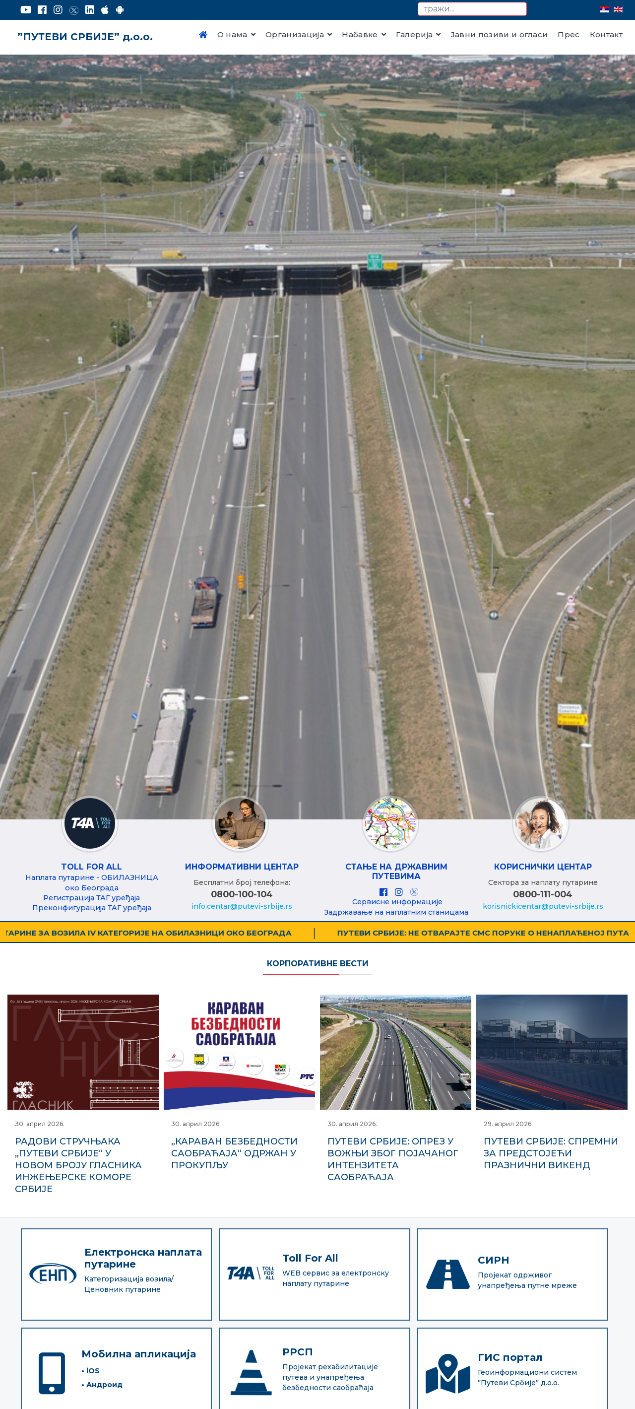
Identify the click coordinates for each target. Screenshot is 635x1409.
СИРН (493, 1249)
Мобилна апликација (138, 1342)
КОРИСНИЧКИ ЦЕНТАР (543, 867)
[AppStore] (105, 10)
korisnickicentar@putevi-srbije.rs (543, 906)
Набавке (360, 34)
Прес (568, 34)
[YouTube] (26, 10)
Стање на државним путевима (396, 871)
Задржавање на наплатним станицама (396, 912)
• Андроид (102, 1373)
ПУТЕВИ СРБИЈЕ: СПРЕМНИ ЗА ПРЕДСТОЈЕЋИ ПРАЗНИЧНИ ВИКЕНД (551, 1153)
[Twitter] (73, 10)
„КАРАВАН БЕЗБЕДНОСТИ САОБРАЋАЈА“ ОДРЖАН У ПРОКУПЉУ (234, 1153)
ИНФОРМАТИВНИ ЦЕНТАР (242, 867)
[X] (414, 892)
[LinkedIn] (89, 10)
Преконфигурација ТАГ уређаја (91, 907)
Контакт (606, 34)
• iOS (90, 1359)
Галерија (414, 34)
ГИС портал (510, 1346)
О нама (232, 34)
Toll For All (91, 867)
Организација (294, 34)
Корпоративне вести (318, 963)
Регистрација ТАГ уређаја (91, 897)
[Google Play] (120, 10)
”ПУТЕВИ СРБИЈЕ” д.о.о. (85, 37)
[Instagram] (58, 10)
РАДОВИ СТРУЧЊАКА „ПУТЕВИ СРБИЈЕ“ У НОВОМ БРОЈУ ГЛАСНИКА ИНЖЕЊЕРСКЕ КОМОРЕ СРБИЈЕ (78, 1165)
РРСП (297, 1341)
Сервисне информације (397, 901)
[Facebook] (42, 10)
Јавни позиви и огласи (499, 34)
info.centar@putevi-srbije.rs (241, 906)
